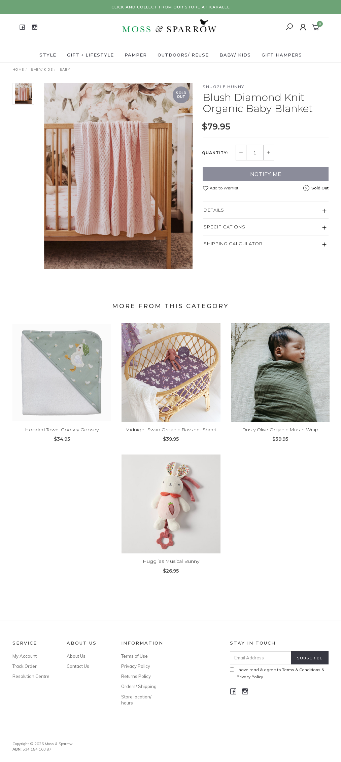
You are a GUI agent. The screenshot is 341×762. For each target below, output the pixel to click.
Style (47, 55)
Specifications (224, 226)
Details (214, 210)
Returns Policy (136, 676)
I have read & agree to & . (277, 673)
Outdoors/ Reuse (183, 55)
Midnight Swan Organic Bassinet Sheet (170, 435)
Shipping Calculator (233, 243)
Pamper (136, 55)
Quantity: (215, 153)
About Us (76, 656)
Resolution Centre (30, 676)
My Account (24, 656)
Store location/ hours (136, 699)
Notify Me (265, 174)
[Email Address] (260, 657)
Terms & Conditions (301, 669)
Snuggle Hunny (223, 86)
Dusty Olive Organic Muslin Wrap (280, 435)
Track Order (24, 666)
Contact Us (78, 666)
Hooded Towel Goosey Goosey (62, 435)
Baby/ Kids (235, 55)
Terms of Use (134, 656)
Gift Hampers (282, 55)
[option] (118, 176)
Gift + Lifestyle (90, 55)
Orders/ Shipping (139, 686)
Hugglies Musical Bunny (171, 567)
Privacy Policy (135, 666)
